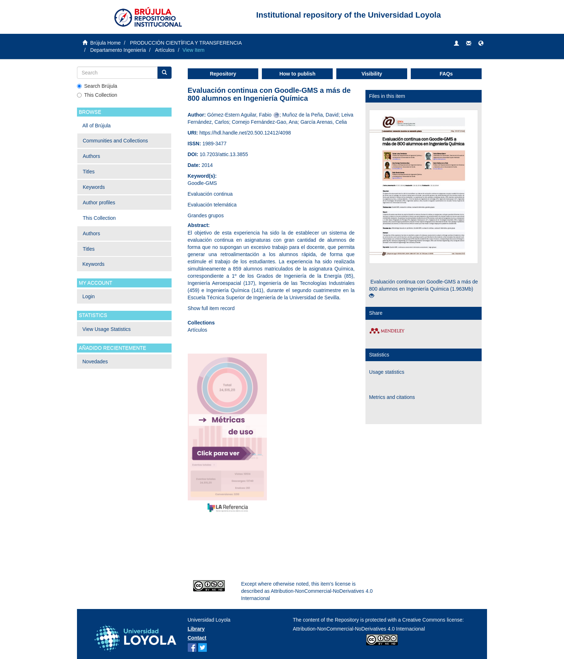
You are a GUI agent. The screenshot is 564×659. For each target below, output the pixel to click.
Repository (223, 74)
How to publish (297, 74)
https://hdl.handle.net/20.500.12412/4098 (245, 133)
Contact (197, 638)
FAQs (446, 74)
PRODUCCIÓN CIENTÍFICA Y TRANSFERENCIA (186, 43)
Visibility (371, 74)
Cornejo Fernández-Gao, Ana (264, 122)
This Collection (97, 95)
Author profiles (99, 202)
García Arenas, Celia (323, 122)
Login (88, 296)
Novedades (95, 361)
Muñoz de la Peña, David (310, 115)
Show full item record (211, 308)
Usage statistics (386, 372)
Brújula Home (105, 43)
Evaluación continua (210, 194)
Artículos (164, 50)
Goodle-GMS (202, 183)
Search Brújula (97, 86)
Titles (89, 171)
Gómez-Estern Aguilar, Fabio (239, 115)
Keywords (94, 187)
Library (196, 629)
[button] (480, 43)
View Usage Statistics (106, 329)
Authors (91, 156)
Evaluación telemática (212, 205)
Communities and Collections (115, 141)
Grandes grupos (206, 215)
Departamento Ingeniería (118, 50)
